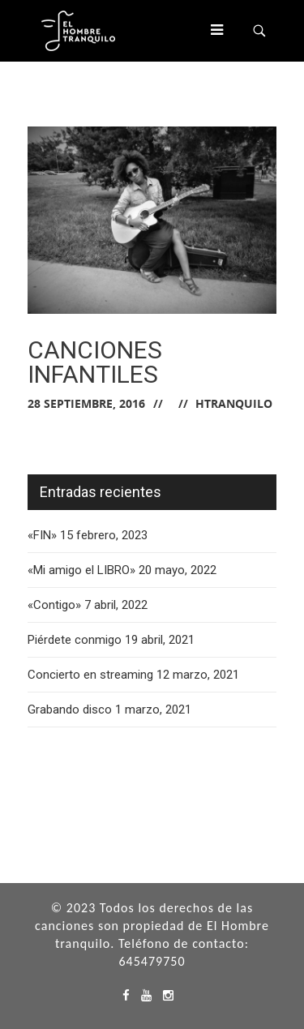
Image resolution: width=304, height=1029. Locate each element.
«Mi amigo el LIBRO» (81, 570)
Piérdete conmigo (75, 639)
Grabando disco (70, 709)
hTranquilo (233, 403)
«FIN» (42, 535)
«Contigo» (54, 605)
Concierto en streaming (90, 674)
